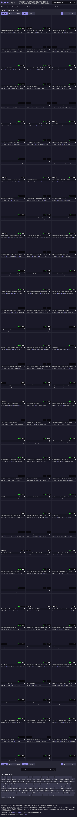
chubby (42, 256)
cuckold (16, 442)
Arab (30, 777)
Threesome (70, 795)
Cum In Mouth (54, 781)
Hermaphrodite (36, 786)
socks (22, 517)
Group (13, 786)
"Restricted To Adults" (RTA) (18, 812)
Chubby (72, 779)
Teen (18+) (51, 795)
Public (14, 792)
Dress (23, 783)
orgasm (18, 144)
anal (38, 32)
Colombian (9, 781)
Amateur (14, 777)
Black (19, 779)
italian (59, 219)
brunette (59, 517)
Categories (10, 7)
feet (32, 32)
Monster (31, 790)
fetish (8, 163)
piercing (43, 368)
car (44, 498)
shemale (20, 32)
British (42, 779)
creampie (9, 51)
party (17, 312)
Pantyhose (68, 790)
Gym (17, 786)
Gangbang (59, 783)
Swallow (40, 795)
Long (31, 13)
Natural (36, 790)
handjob (33, 88)
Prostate (3, 792)
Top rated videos (47, 7)
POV (39, 69)
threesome (59, 256)
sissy (44, 237)
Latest (10, 13)
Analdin (28, 32)
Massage (62, 788)
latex (11, 69)
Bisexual (14, 779)
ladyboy (45, 32)
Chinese (67, 779)
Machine (52, 788)
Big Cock (3, 779)
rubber (20, 181)
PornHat (28, 181)
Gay (64, 783)
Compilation (16, 781)
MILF (42, 69)
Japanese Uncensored (13, 788)
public (12, 741)
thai (35, 32)
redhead (43, 125)
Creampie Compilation (36, 781)
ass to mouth (66, 405)
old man (66, 32)
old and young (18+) (44, 163)
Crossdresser (46, 781)
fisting (15, 424)
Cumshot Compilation (69, 781)
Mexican (15, 790)
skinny (70, 722)
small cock (11, 237)
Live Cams (56, 7)
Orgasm (41, 790)
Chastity (61, 779)
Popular (4, 13)
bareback (16, 405)
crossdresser (9, 32)
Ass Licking (45, 777)
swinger (9, 312)
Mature (3, 790)
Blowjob (29, 779)
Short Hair (66, 792)
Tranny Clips (7, 2)
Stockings (28, 795)
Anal (19, 777)
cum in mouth (16, 498)
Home (3, 7)
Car (52, 779)
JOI (20, 788)
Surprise (34, 795)
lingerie (21, 256)
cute (62, 88)
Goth (9, 786)
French (48, 783)
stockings (66, 88)
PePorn (2, 405)
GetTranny (3, 107)
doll (33, 666)
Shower (72, 792)
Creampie (28, 781)
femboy (48, 237)
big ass (67, 69)
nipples (37, 760)
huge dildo (65, 237)
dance (13, 312)
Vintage (3, 797)
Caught (56, 779)
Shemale (41, 792)
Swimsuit (45, 795)
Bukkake (48, 779)
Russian (24, 792)
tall (17, 69)
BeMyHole (3, 554)
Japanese (4, 788)
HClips (53, 51)
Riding (19, 792)
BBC (20, 405)
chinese (69, 387)
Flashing (43, 783)
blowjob (13, 88)
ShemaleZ (3, 32)
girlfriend (65, 387)
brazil (64, 256)
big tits (73, 200)
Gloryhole (4, 786)
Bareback (51, 777)
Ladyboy (30, 788)
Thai (65, 795)
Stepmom (22, 795)
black (35, 69)
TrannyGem (54, 32)
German (69, 783)
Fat (35, 783)
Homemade (48, 786)
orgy (59, 424)
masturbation (61, 125)
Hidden (42, 786)
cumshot (12, 219)
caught (8, 331)
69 (47, 312)
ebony (32, 69)
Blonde (23, 779)
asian (41, 32)
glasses (18, 517)
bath (7, 573)
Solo (17, 795)
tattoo (66, 219)
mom (33, 405)
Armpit (34, 777)
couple (21, 88)
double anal (68, 256)
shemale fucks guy (16, 107)
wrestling (40, 629)
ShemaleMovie (4, 237)
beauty (41, 51)
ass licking (20, 51)
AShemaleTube (30, 51)
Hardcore (29, 786)
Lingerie (46, 788)
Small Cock (11, 795)
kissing (64, 163)
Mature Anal (9, 790)
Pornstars (18, 7)
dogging (47, 256)
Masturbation (68, 788)
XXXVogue (54, 293)
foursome (63, 424)
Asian (39, 777)
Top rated (17, 13)
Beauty (64, 777)
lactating (33, 760)
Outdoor (62, 790)
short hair (13, 517)
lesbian (62, 69)
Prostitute (9, 792)
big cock (15, 32)
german (59, 144)
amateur (57, 51)
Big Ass (69, 777)
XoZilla (2, 517)
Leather (36, 788)
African (9, 777)
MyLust (2, 219)
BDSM (68, 666)
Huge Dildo (62, 786)
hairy (59, 554)
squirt (19, 275)
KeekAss (54, 69)
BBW (63, 293)
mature (59, 32)
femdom (7, 69)
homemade (36, 51)
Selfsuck (35, 792)
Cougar (22, 781)
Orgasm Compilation (49, 790)
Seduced (29, 792)
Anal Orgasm (24, 777)
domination (39, 722)
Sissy (6, 795)
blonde (44, 536)
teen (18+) (67, 51)
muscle (14, 144)
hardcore (46, 144)
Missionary (25, 790)
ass (41, 237)
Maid (57, 788)
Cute (2, 783)
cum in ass (47, 666)
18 (43, 685)
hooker (64, 144)
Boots (34, 779)
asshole (22, 498)
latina (17, 219)
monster (70, 219)
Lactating (25, 788)
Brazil (38, 779)
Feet (39, 783)
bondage (21, 69)
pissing (33, 200)
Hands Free (22, 786)
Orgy (57, 790)
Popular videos (27, 7)
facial (17, 536)
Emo (32, 783)
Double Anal (17, 783)
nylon (21, 648)
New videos (37, 7)
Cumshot (61, 781)
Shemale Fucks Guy (58, 792)
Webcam (9, 797)
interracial (14, 51)
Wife (13, 797)
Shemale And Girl (48, 792)
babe (11, 610)
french (8, 368)
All (25, 13)
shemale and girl (39, 144)
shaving (32, 144)
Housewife (55, 786)
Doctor (11, 783)
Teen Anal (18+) (59, 795)
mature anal (72, 32)
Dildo (6, 783)
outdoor (12, 163)
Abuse (25, 814)
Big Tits (9, 779)
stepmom (9, 107)
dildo (74, 237)
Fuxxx (28, 648)
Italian (68, 786)
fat (63, 32)
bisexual (33, 181)
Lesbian (41, 788)
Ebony (27, 783)
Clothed (3, 781)
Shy (2, 795)
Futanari (53, 783)
